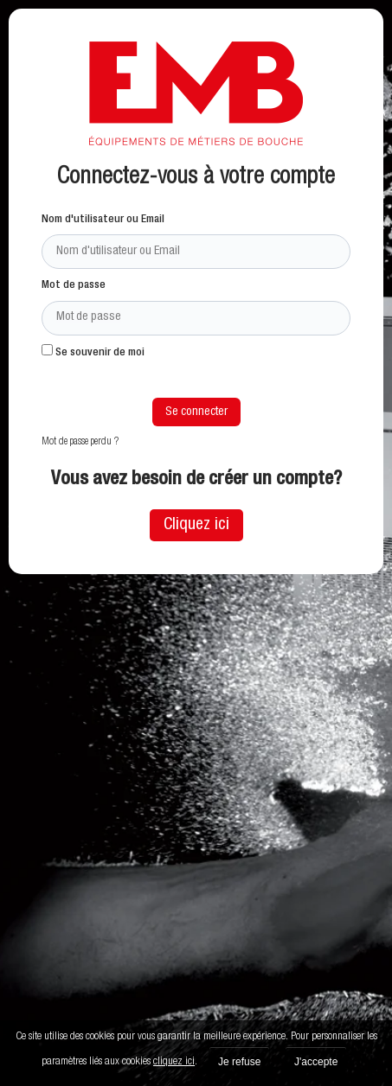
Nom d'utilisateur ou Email (103, 220)
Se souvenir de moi (93, 351)
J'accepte (315, 1062)
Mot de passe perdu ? (80, 442)
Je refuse (239, 1062)
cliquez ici (174, 1062)
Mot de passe (74, 285)
